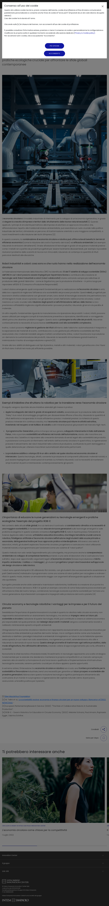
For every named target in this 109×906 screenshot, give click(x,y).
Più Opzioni (54, 46)
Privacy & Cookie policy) (85, 33)
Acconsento (54, 53)
